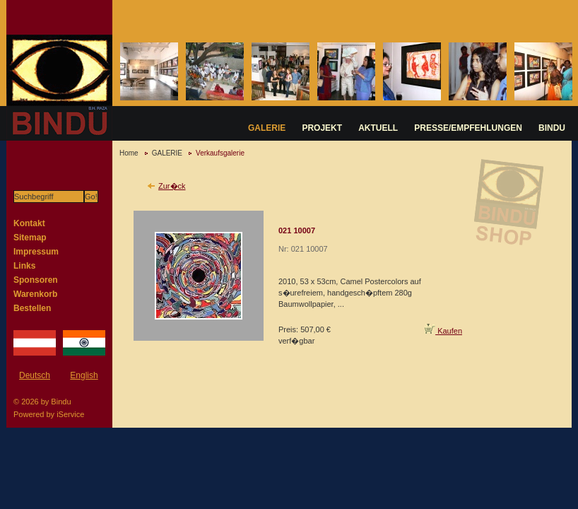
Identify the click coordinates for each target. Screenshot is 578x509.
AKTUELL (378, 128)
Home (128, 153)
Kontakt (29, 223)
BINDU (551, 128)
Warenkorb (35, 294)
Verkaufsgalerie (220, 153)
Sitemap (30, 237)
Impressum (36, 252)
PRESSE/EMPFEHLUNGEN (468, 128)
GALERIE (266, 128)
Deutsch (34, 375)
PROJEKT (322, 128)
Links (24, 266)
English (84, 375)
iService (70, 414)
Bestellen (32, 308)
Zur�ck (172, 186)
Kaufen (443, 331)
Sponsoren (35, 280)
